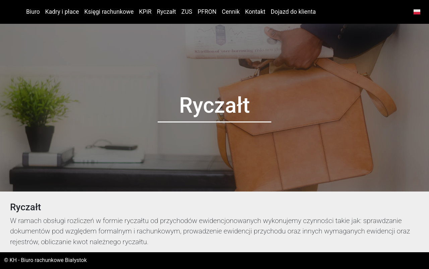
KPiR (145, 11)
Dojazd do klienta (293, 11)
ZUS (186, 11)
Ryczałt (166, 11)
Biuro (33, 11)
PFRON (207, 11)
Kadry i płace (62, 11)
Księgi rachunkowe (109, 11)
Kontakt (255, 11)
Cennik (231, 11)
